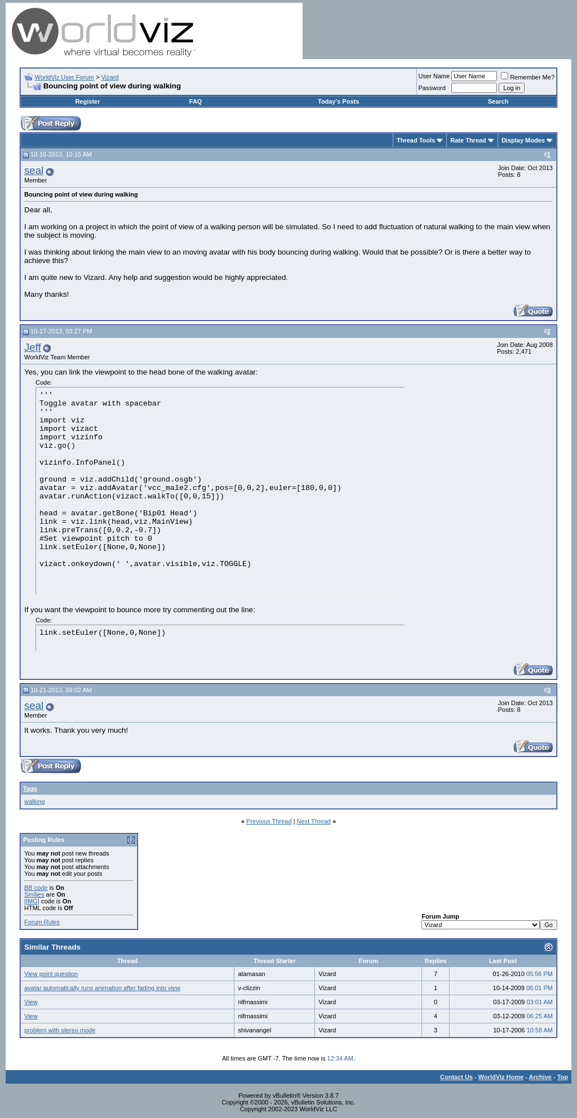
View (31, 1002)
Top (562, 1077)
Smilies (34, 894)
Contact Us (456, 1077)
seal (33, 170)
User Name (434, 76)
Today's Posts (338, 101)
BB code (36, 887)
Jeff (32, 347)
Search (498, 101)
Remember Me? (527, 77)
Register (87, 101)
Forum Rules (42, 922)
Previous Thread (269, 821)
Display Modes (523, 140)
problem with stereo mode (60, 1030)
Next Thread (314, 821)
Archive (540, 1077)
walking (34, 801)
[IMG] (31, 901)
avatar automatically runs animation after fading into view (102, 988)
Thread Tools (416, 140)
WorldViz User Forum (64, 77)
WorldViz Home (500, 1077)
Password (432, 87)
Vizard (110, 77)
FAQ (195, 101)
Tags (30, 788)
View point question (51, 973)
